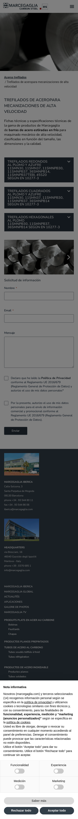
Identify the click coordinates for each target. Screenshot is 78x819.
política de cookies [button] (18, 722)
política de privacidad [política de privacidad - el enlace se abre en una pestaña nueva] (38, 702)
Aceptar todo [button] (57, 810)
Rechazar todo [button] (21, 810)
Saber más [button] (39, 800)
